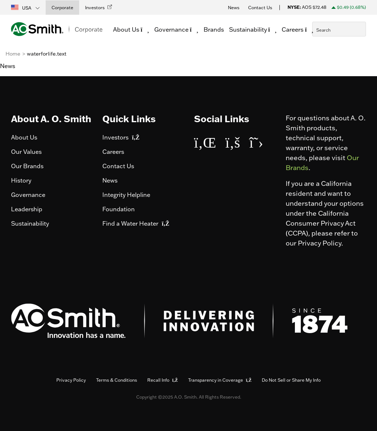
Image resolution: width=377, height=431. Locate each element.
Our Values (26, 151)
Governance (28, 194)
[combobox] (339, 29)
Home (13, 53)
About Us (24, 137)
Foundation (118, 209)
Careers (113, 151)
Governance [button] (178, 29)
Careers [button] (299, 29)
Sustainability (30, 223)
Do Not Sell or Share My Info (291, 380)
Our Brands (27, 166)
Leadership (26, 209)
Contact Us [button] (260, 7)
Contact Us (118, 166)
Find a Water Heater (135, 223)
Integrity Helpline (126, 194)
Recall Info (162, 380)
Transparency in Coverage (219, 380)
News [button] (233, 7)
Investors (120, 137)
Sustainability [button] (255, 29)
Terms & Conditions (116, 380)
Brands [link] (215, 29)
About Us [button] (133, 29)
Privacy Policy (71, 380)
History (21, 180)
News (109, 180)
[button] (26, 7)
